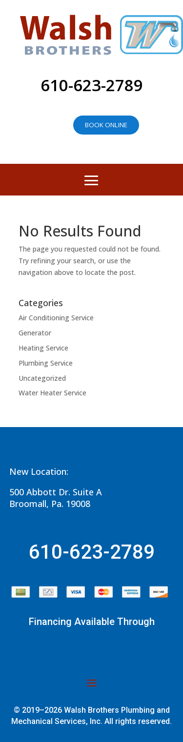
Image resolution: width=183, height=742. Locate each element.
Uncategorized (42, 378)
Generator (35, 332)
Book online (106, 124)
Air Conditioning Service (56, 317)
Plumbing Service (46, 363)
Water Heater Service (52, 392)
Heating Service (43, 347)
